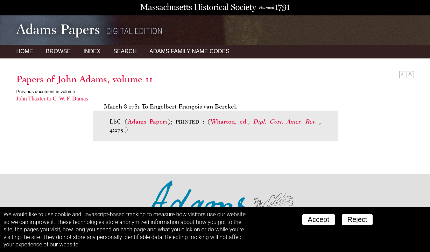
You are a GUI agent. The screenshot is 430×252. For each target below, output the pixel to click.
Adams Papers (148, 121)
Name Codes (189, 51)
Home (24, 51)
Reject (357, 219)
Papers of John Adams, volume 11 (84, 79)
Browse (58, 51)
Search (125, 51)
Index (92, 51)
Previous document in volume (45, 91)
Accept (318, 219)
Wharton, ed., (265, 121)
